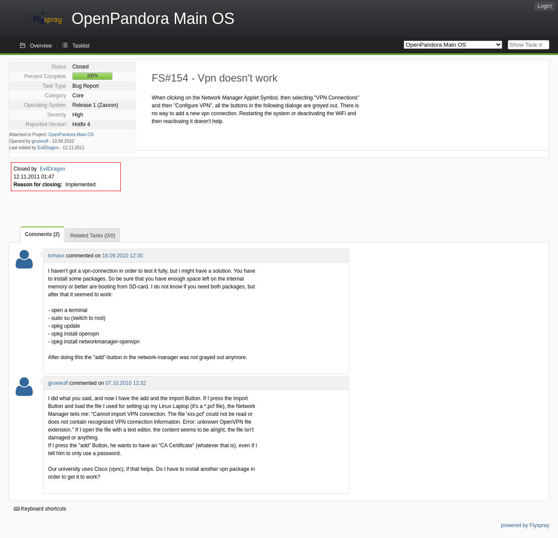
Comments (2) (42, 234)
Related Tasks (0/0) (92, 236)
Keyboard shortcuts (40, 509)
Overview (41, 46)
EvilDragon (48, 147)
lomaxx (56, 256)
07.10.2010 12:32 (125, 383)
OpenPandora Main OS (71, 134)
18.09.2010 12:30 (122, 256)
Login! (545, 6)
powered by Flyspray (525, 525)
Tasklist (80, 46)
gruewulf (40, 141)
